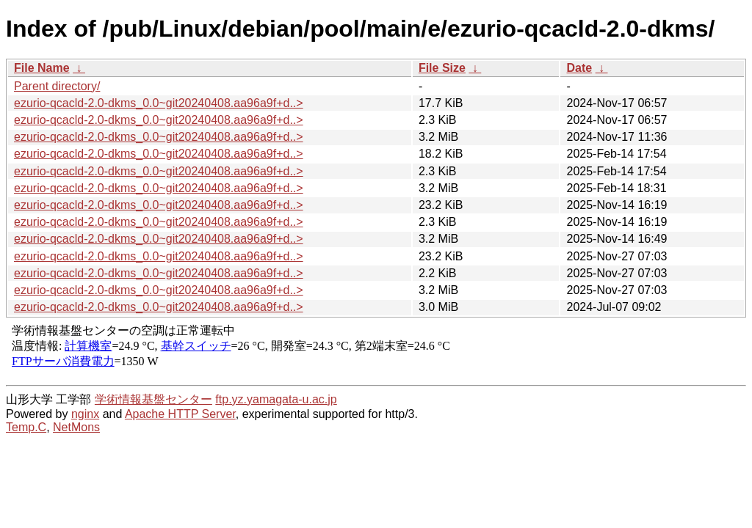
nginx (85, 414)
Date (579, 68)
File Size (442, 68)
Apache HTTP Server (180, 414)
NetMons (76, 427)
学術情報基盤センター (153, 399)
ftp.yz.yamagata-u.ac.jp (275, 399)
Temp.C (26, 427)
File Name (42, 68)
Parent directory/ (57, 86)
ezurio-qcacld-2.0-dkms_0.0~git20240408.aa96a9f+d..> (158, 103)
